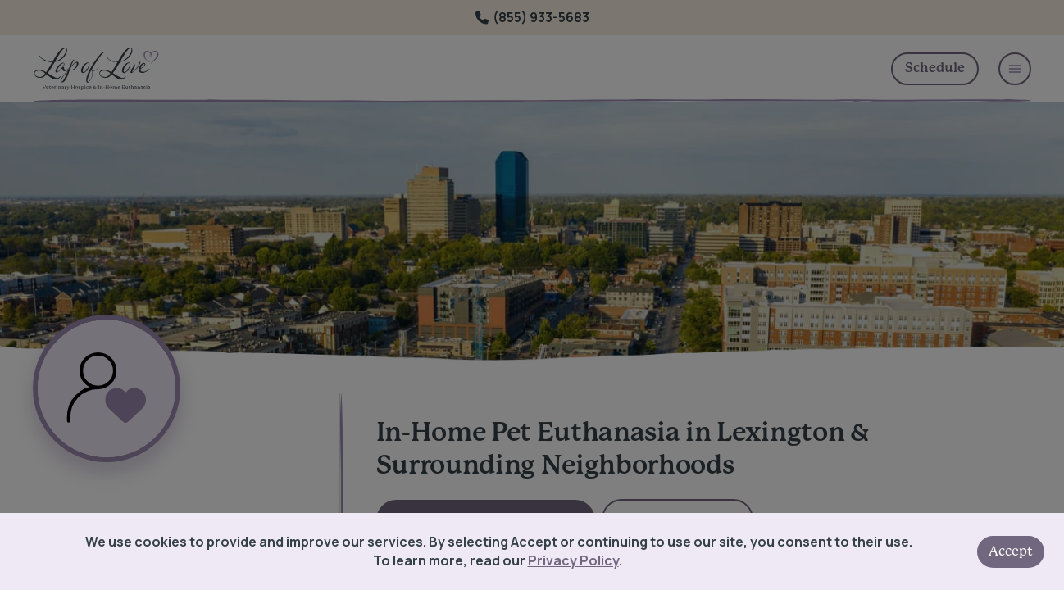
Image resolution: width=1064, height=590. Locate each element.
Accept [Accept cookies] (1011, 551)
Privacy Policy (573, 560)
